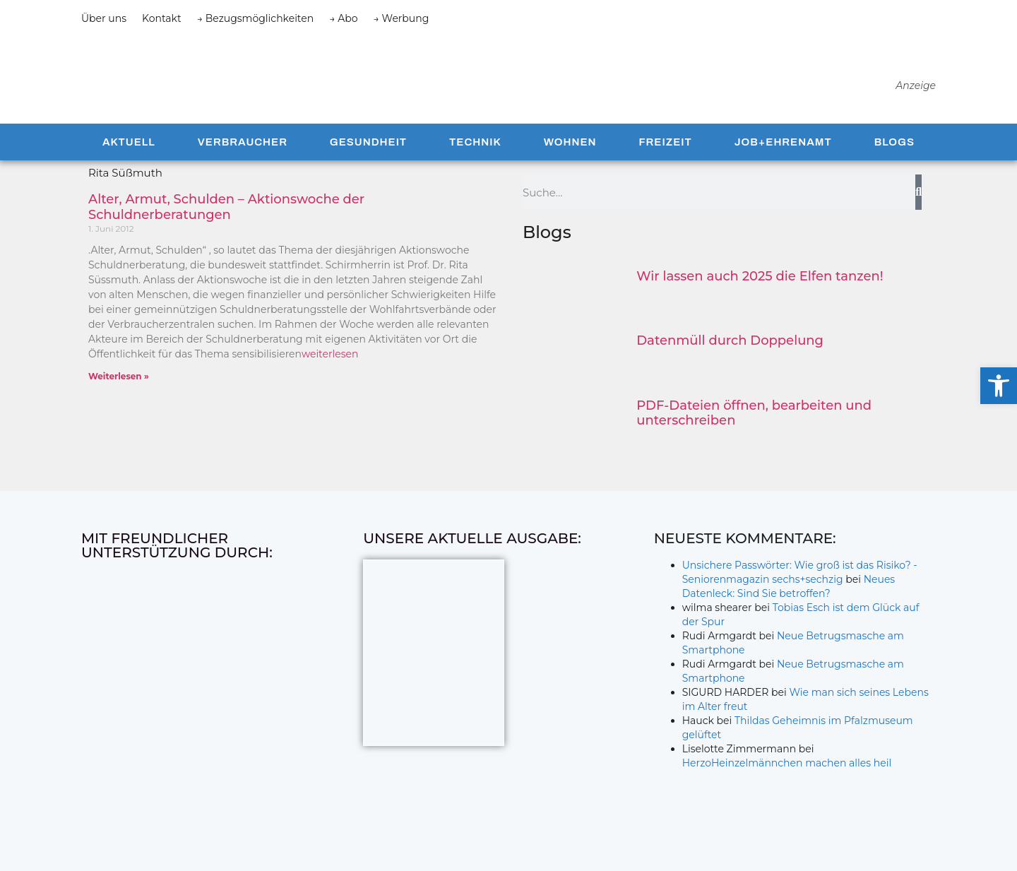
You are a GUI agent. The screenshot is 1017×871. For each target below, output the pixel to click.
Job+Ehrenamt (783, 154)
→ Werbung (401, 18)
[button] (998, 385)
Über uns (103, 18)
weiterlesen (330, 366)
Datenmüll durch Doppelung (729, 352)
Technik (475, 154)
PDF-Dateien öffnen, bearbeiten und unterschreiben (754, 424)
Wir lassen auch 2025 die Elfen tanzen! (759, 288)
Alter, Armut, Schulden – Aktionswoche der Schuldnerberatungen (226, 219)
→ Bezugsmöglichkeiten (255, 18)
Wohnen (570, 154)
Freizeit (664, 154)
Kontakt (162, 18)
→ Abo (343, 18)
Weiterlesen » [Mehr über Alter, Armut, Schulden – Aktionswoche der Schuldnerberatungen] (118, 388)
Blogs (894, 154)
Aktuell (128, 154)
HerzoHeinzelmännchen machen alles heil (787, 775)
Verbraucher (242, 154)
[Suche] (918, 204)
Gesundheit (368, 154)
